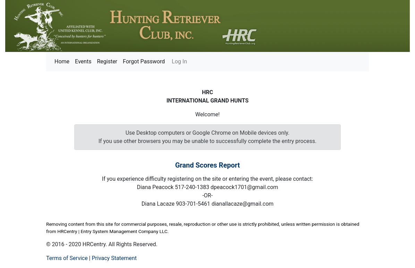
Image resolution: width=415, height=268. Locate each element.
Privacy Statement (114, 258)
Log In (178, 61)
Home (61, 61)
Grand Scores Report (207, 165)
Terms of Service (67, 258)
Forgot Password (144, 61)
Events (83, 61)
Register (107, 61)
